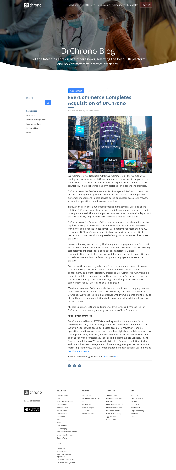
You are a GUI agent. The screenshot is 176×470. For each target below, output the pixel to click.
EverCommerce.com (78, 350)
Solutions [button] (73, 4)
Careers (134, 401)
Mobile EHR (61, 416)
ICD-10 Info (86, 411)
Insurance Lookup (113, 411)
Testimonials (136, 407)
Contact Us (135, 404)
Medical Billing (62, 404)
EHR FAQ (109, 401)
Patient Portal (62, 413)
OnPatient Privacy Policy (66, 463)
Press (28, 132)
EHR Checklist (87, 395)
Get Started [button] (76, 90)
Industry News (32, 128)
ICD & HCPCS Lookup (113, 414)
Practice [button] (85, 391)
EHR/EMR (30, 115)
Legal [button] (59, 444)
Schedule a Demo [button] (97, 90)
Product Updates (34, 124)
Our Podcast (111, 420)
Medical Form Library (114, 407)
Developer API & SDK (114, 398)
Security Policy (62, 438)
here (105, 356)
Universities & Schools (65, 435)
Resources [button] (102, 4)
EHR (58, 398)
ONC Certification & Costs (91, 398)
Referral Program (88, 407)
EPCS (83, 401)
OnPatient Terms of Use (66, 459)
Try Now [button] (146, 4)
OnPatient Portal (88, 414)
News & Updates (137, 398)
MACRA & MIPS (87, 404)
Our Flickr (134, 414)
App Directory (111, 417)
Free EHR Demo (62, 395)
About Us (134, 395)
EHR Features (62, 425)
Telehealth (132, 4)
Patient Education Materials (67, 432)
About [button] (134, 391)
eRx (58, 419)
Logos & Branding (137, 411)
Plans (59, 422)
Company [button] (117, 4)
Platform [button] (88, 4)
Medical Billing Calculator (115, 404)
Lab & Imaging (62, 429)
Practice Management (36, 119)
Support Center (112, 395)
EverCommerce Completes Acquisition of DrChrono (99, 100)
